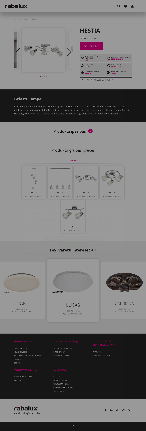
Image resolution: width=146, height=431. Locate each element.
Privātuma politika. (79, 217)
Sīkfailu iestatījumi (56, 224)
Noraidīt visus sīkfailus (87, 224)
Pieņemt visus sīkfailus (73, 230)
